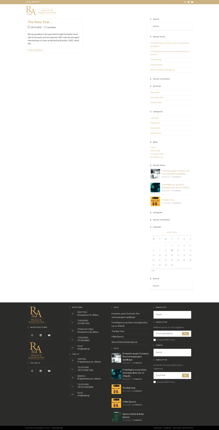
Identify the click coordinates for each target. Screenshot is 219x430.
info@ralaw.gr (83, 349)
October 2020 (156, 102)
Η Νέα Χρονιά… (157, 65)
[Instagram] (32, 335)
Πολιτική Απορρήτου (183, 428)
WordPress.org (157, 157)
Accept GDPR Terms (164, 340)
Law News (51, 27)
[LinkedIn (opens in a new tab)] (188, 2)
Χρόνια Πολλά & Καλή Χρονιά (163, 70)
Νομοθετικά (156, 133)
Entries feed (155, 151)
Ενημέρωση (155, 123)
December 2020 (157, 97)
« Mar (153, 271)
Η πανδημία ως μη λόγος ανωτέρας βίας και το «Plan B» (135, 373)
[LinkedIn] (40, 335)
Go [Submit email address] (185, 334)
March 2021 (155, 92)
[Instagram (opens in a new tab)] (185, 2)
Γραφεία (167, 428)
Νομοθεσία (155, 128)
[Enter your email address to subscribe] (172, 334)
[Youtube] (49, 335)
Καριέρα (157, 428)
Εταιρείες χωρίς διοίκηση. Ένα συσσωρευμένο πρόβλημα (136, 356)
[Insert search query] (172, 26)
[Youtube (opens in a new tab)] (191, 2)
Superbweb (57, 428)
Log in (153, 147)
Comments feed (157, 154)
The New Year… (40, 22)
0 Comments (176, 177)
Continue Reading (35, 50)
